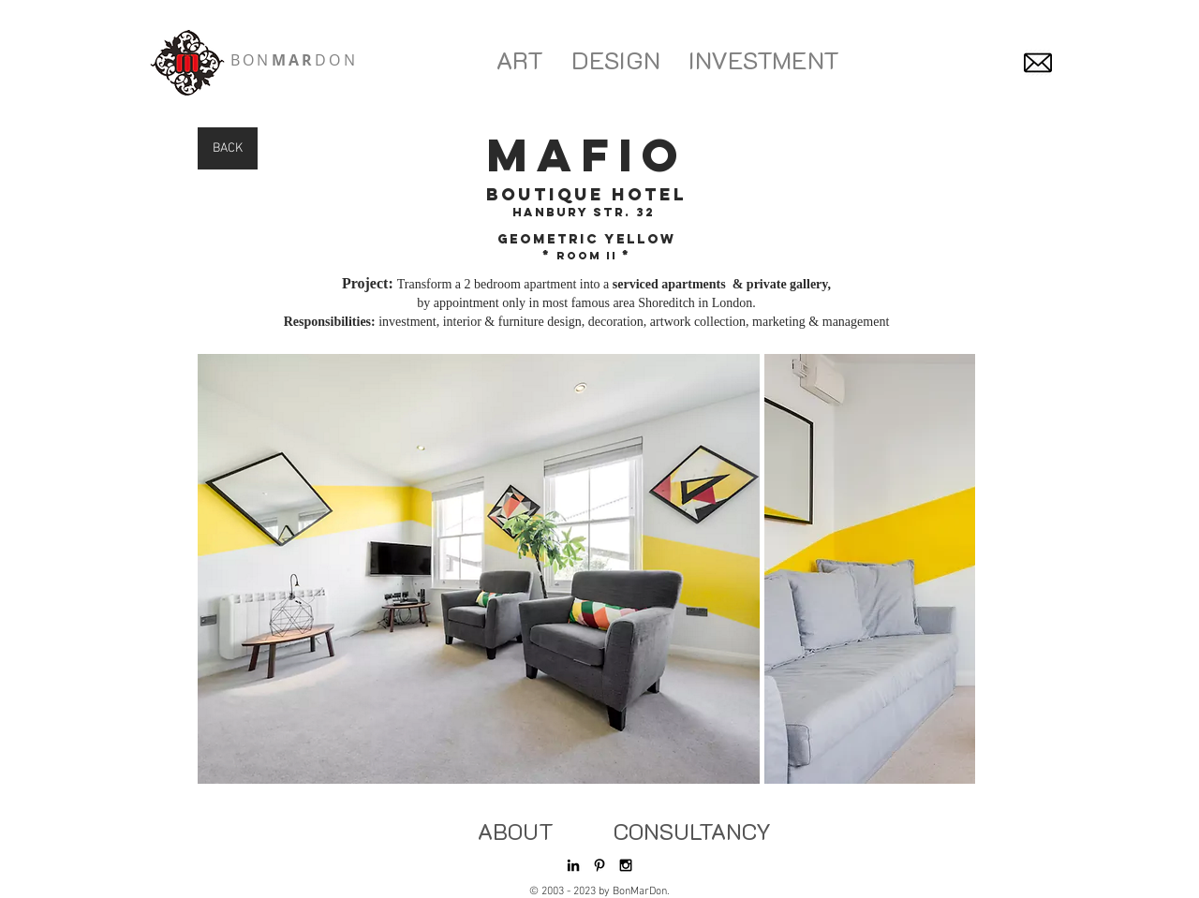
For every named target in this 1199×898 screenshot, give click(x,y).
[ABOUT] (515, 831)
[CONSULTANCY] (692, 831)
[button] (479, 569)
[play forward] (951, 569)
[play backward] (221, 569)
